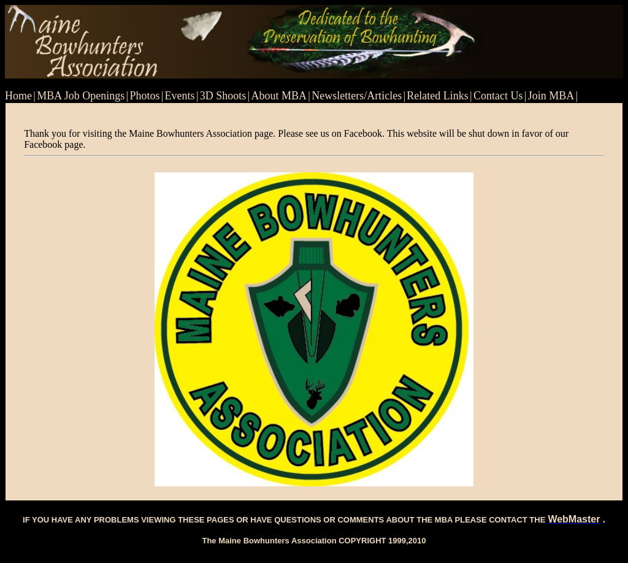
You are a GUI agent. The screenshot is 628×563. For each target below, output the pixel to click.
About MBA (279, 96)
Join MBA (551, 96)
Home (18, 96)
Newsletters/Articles (357, 96)
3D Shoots (223, 96)
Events (180, 96)
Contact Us (498, 96)
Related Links (437, 96)
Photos (144, 96)
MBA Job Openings (80, 96)
